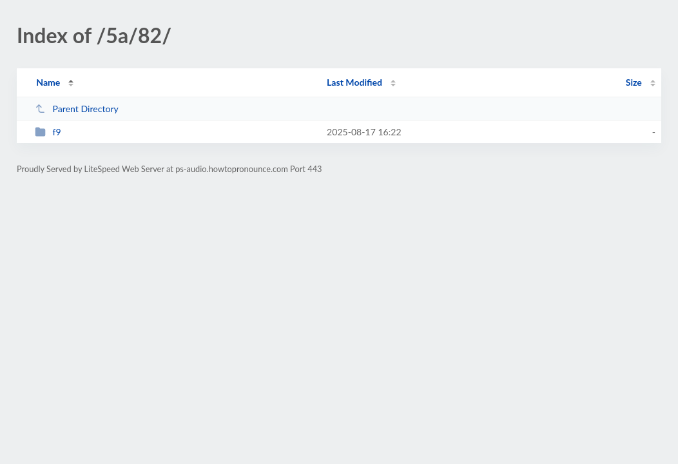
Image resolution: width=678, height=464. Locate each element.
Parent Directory (77, 108)
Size (634, 82)
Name (48, 82)
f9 (48, 131)
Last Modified (354, 82)
